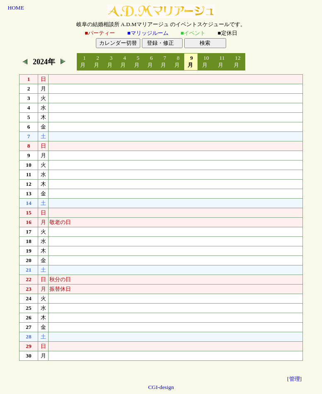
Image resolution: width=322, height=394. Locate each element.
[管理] (294, 379)
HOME (16, 8)
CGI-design (161, 387)
